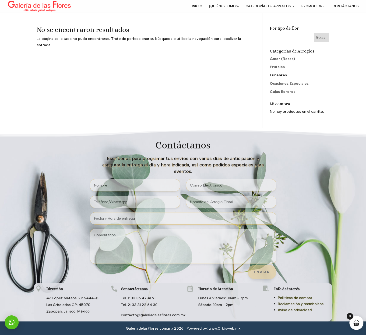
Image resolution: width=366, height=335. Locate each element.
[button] (12, 322)
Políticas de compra (294, 298)
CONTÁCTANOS (345, 6)
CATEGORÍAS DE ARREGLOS (268, 6)
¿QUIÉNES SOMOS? (223, 6)
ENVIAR (262, 272)
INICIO (197, 6)
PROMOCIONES (313, 6)
